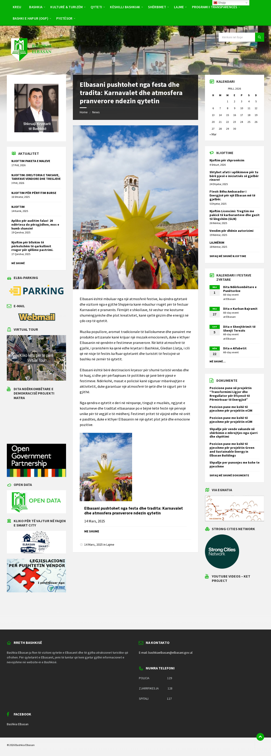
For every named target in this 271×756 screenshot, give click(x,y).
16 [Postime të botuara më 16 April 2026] (234, 115)
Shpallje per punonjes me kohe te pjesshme (235, 464)
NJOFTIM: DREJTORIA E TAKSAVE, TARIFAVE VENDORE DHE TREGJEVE (36, 177)
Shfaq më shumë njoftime (228, 256)
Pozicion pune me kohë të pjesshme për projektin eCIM (231, 409)
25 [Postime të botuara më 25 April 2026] (249, 122)
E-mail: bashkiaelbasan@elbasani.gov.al (165, 652)
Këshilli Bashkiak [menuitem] (125, 7)
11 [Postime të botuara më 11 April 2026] (249, 108)
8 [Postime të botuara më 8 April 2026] (227, 108)
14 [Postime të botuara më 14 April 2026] (220, 115)
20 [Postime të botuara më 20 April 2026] (213, 122)
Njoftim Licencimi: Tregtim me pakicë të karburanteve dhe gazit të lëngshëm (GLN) (235, 215)
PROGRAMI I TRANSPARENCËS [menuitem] (214, 7)
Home (84, 112)
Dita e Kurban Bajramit (240, 309)
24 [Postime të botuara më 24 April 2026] (241, 122)
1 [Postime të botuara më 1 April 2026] (227, 101)
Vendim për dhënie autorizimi (231, 231)
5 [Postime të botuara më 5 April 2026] (256, 101)
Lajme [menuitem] (179, 7)
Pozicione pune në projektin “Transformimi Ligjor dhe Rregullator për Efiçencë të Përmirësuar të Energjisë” (231, 393)
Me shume (91, 531)
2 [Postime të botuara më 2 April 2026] (234, 101)
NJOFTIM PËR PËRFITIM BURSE (33, 193)
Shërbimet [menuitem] (157, 7)
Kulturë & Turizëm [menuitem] (66, 7)
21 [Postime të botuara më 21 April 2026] (220, 122)
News (96, 112)
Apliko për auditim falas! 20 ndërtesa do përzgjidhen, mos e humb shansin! (35, 224)
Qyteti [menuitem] (96, 7)
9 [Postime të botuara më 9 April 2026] (234, 108)
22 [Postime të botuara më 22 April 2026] (227, 122)
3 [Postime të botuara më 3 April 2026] (241, 101)
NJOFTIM (18, 207)
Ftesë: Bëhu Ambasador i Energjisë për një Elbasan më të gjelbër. (232, 195)
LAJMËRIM (217, 242)
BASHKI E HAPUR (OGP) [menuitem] (30, 18)
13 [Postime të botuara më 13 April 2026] (213, 115)
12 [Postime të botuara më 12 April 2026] (256, 108)
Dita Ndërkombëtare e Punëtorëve (240, 289)
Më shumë (18, 263)
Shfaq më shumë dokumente (229, 475)
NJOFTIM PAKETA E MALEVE (30, 161)
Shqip (220, 3)
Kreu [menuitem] (17, 7)
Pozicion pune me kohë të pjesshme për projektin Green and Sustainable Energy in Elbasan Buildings (232, 449)
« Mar (213, 134)
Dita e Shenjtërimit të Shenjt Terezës (239, 329)
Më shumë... (218, 361)
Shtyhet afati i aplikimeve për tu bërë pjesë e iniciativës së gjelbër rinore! (234, 176)
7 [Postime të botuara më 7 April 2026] (220, 108)
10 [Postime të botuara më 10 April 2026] (241, 108)
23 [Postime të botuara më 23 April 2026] (234, 122)
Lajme (110, 544)
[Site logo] (31, 65)
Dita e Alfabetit (235, 348)
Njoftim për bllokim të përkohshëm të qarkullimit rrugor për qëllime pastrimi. (32, 246)
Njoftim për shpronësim (227, 160)
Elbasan (231, 299)
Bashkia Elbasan (17, 724)
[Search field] (241, 37)
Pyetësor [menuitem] (64, 18)
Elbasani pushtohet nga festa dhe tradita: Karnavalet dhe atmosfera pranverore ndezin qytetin (133, 511)
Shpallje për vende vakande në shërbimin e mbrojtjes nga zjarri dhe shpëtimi (234, 433)
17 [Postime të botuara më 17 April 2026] (241, 115)
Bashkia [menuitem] (35, 7)
